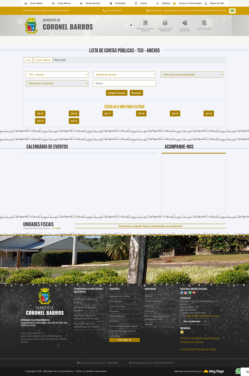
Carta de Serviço (117, 306)
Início (28, 60)
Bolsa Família (115, 301)
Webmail (149, 324)
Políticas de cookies (191, 342)
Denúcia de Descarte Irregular (123, 326)
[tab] (131, 25)
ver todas (56, 228)
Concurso (113, 311)
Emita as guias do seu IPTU (122, 331)
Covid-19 (113, 321)
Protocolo (149, 311)
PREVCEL (149, 306)
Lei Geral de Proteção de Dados (198, 349)
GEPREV (149, 296)
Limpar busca (116, 92)
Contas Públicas (43, 60)
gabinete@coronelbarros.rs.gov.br (203, 316)
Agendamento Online (119, 296)
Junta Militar (114, 336)
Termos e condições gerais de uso (200, 338)
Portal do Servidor (153, 301)
